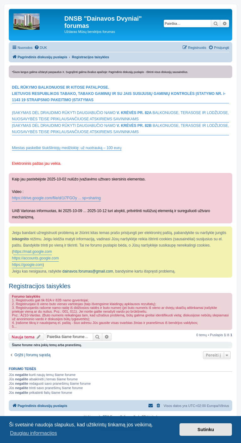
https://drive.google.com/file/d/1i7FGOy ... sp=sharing (56, 198)
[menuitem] (40, 47)
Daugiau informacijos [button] (33, 433)
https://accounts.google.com (35, 258)
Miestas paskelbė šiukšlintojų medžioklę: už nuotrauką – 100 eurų (66, 148)
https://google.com (27, 265)
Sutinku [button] (205, 429)
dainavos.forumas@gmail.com (87, 271)
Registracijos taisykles (40, 286)
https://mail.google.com (32, 251)
